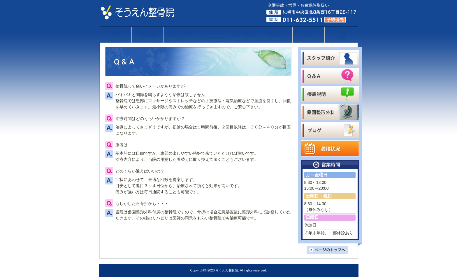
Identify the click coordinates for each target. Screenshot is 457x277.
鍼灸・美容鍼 (244, 35)
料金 (308, 35)
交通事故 (276, 35)
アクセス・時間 (341, 34)
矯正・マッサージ (212, 34)
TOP (115, 35)
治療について (180, 35)
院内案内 (148, 35)
